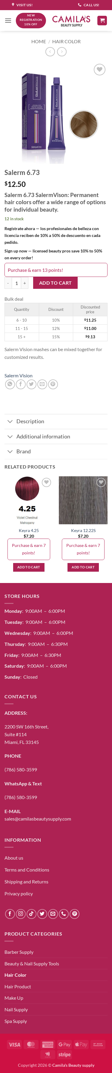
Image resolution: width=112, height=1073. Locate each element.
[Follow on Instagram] (21, 914)
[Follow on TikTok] (31, 914)
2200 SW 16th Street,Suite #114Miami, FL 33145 (26, 734)
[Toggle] (10, 422)
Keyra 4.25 (29, 530)
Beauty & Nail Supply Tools (31, 963)
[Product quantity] (16, 283)
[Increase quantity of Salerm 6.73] (24, 283)
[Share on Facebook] (21, 384)
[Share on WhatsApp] (10, 384)
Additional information (37, 437)
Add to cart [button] (28, 567)
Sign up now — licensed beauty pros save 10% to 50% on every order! (53, 254)
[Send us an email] (53, 914)
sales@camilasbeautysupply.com (37, 818)
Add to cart (55, 283)
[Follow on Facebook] (10, 914)
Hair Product (17, 986)
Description (24, 422)
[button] (8, 20)
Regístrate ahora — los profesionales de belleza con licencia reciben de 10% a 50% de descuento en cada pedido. (52, 235)
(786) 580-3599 (20, 769)
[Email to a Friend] (42, 384)
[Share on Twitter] (31, 384)
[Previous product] (61, 51)
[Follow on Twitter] (42, 914)
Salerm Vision (18, 375)
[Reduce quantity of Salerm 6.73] (8, 283)
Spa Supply (15, 1021)
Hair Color (66, 41)
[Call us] (64, 914)
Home (38, 41)
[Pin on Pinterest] (53, 384)
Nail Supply (16, 1009)
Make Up (13, 998)
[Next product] (50, 51)
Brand (17, 452)
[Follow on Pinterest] (74, 914)
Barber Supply (18, 952)
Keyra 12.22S (83, 530)
